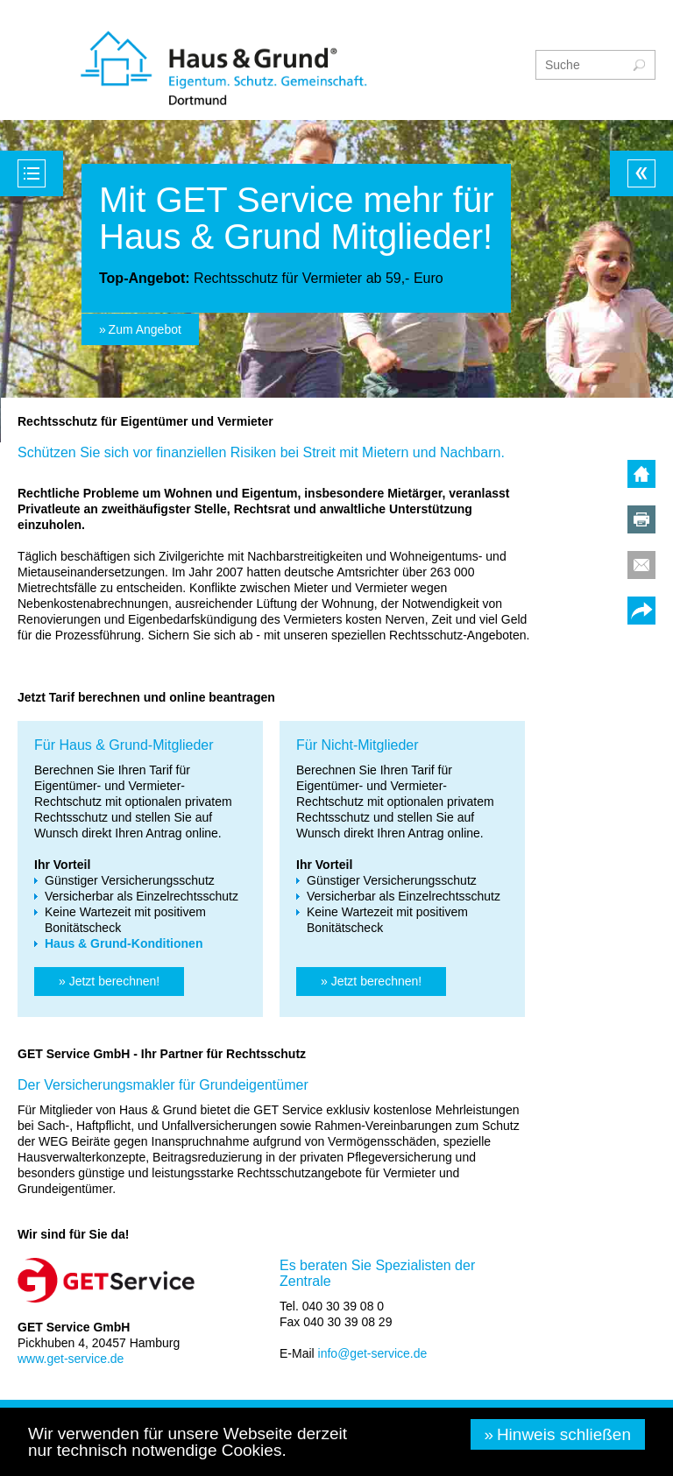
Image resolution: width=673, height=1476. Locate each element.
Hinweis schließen (564, 1434)
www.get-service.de (71, 1359)
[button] (109, 981)
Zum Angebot (145, 329)
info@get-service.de (373, 1353)
